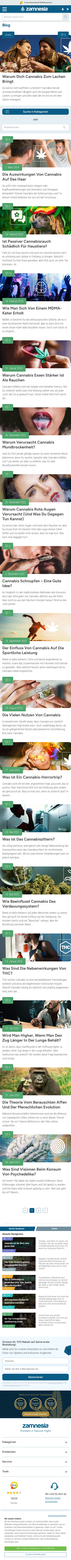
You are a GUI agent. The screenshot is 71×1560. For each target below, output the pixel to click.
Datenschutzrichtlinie (55, 1383)
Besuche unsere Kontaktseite (52, 1500)
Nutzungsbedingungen (13, 1385)
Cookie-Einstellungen (35, 1554)
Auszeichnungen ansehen (35, 1414)
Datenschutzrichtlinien (57, 1515)
